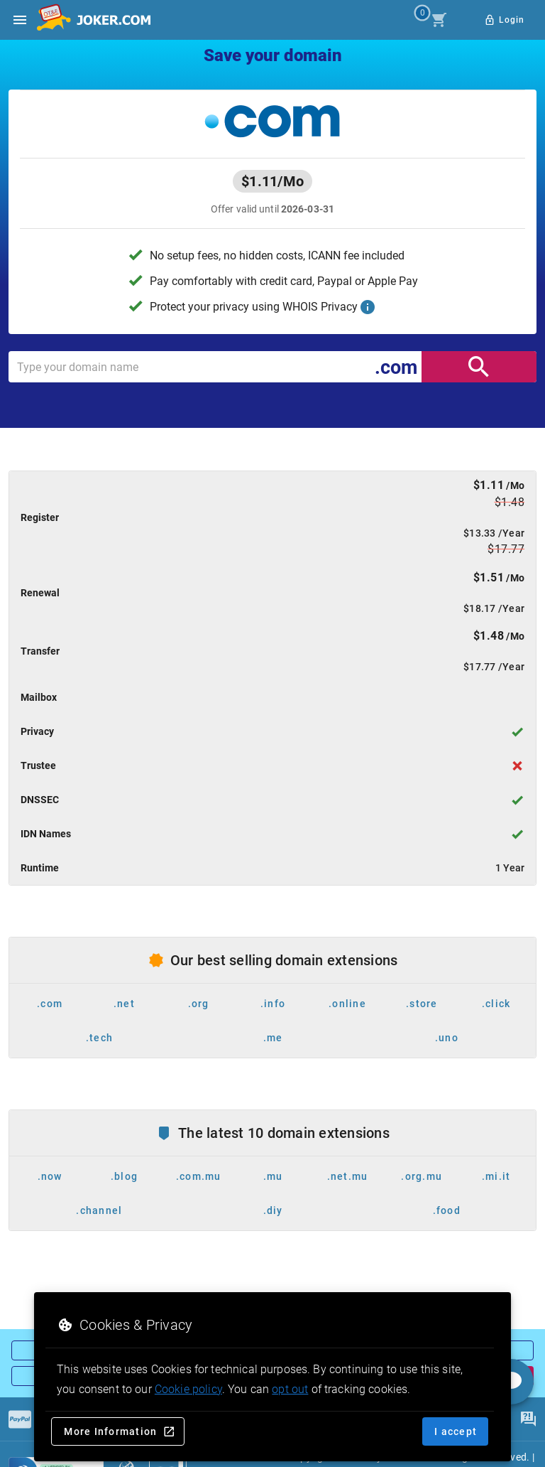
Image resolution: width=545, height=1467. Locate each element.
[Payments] (20, 1419)
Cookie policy (188, 1389)
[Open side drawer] (20, 20)
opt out (290, 1389)
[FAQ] (527, 1419)
